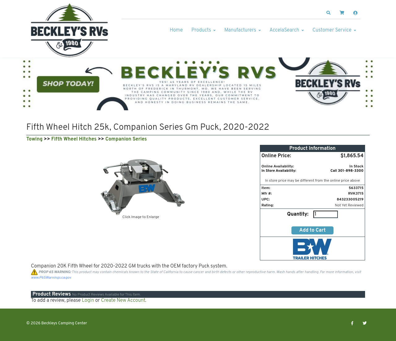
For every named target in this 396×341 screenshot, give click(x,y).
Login (88, 300)
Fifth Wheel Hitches (74, 139)
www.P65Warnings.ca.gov (51, 277)
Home (176, 30)
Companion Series (126, 139)
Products (201, 30)
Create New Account (123, 300)
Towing (34, 139)
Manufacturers (240, 30)
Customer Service (331, 30)
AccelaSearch (284, 30)
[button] (329, 13)
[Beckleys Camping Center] (69, 30)
